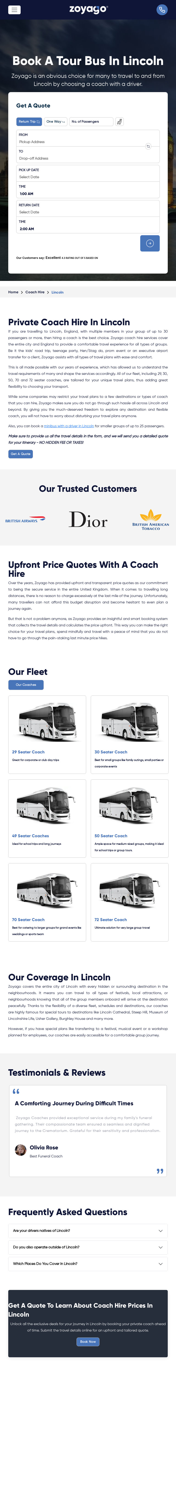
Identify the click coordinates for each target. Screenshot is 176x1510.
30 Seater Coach (111, 752)
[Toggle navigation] (14, 10)
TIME (22, 186)
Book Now (88, 1341)
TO (21, 151)
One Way (56, 121)
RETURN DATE (29, 205)
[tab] (88, 1231)
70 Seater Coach (28, 919)
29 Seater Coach (28, 752)
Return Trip (29, 121)
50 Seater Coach (111, 835)
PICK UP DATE (29, 170)
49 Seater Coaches (30, 835)
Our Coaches (26, 685)
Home (13, 292)
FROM (23, 135)
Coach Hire (34, 292)
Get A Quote (20, 454)
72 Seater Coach (111, 919)
